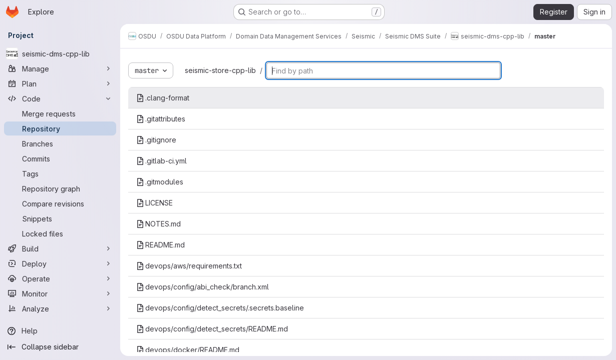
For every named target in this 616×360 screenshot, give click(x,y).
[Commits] (60, 159)
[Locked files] (60, 233)
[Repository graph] (60, 189)
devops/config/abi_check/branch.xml (202, 286)
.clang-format (162, 98)
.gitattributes (160, 118)
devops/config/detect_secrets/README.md (212, 328)
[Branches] (60, 143)
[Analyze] (60, 309)
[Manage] (60, 69)
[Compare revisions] (60, 203)
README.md (160, 244)
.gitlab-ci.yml (161, 160)
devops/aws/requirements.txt (189, 266)
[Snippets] (60, 219)
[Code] (60, 99)
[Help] (60, 331)
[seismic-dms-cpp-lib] (60, 53)
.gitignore (156, 140)
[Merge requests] (60, 113)
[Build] (60, 249)
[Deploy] (60, 263)
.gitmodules (159, 182)
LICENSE (154, 202)
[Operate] (60, 279)
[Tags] (60, 173)
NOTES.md (158, 224)
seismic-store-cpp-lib (220, 70)
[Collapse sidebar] (60, 347)
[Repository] (60, 129)
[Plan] (60, 83)
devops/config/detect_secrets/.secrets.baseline (220, 308)
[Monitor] (60, 293)
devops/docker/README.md (187, 350)
